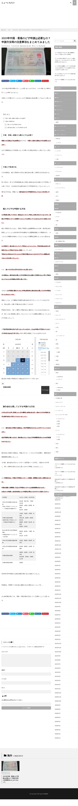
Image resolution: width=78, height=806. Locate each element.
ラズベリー (59, 302)
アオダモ (58, 282)
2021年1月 (57, 699)
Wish (59, 390)
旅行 (25, 46)
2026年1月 (57, 510)
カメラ (57, 114)
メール (4, 679)
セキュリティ (59, 402)
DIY (57, 93)
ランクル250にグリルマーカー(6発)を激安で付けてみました (65, 74)
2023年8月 (57, 571)
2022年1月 (57, 649)
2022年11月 (58, 608)
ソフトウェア (59, 167)
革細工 (57, 200)
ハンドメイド (59, 179)
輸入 (57, 383)
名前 (3, 670)
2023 (34, 46)
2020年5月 (57, 732)
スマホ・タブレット (61, 134)
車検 (57, 451)
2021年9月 (57, 666)
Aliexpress (60, 387)
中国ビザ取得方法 (8, 121)
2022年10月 (58, 612)
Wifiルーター (59, 101)
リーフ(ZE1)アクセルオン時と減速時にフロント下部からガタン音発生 (65, 53)
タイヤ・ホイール (60, 406)
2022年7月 (57, 625)
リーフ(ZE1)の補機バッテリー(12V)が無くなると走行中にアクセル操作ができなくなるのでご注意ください (65, 67)
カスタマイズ (59, 109)
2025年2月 (57, 518)
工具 (57, 257)
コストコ (60, 379)
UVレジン (58, 183)
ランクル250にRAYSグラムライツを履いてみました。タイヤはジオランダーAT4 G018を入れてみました (65, 60)
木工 (57, 196)
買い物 (57, 368)
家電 (57, 245)
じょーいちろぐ (8, 3)
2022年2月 (57, 645)
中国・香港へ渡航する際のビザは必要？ (14, 118)
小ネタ (57, 253)
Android (58, 138)
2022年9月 (57, 617)
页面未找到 (7, 387)
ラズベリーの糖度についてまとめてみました (65, 80)
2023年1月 (57, 600)
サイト (3, 687)
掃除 (57, 344)
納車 (59, 423)
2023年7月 (57, 576)
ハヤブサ (58, 151)
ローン (57, 323)
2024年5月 (57, 539)
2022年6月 (57, 629)
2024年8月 (57, 526)
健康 (57, 208)
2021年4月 (57, 686)
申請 (42, 46)
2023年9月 (57, 567)
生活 (57, 307)
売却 (57, 443)
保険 (57, 204)
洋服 (57, 356)
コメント (4, 651)
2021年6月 (57, 678)
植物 (57, 278)
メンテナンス (59, 249)
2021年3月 (57, 690)
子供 (57, 327)
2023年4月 (57, 588)
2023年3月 (57, 592)
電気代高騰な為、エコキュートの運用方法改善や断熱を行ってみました (65, 495)
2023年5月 (57, 584)
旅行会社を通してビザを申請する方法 (15, 127)
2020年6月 (57, 727)
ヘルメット (59, 155)
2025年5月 (57, 514)
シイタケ (58, 290)
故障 (59, 439)
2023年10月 (58, 563)
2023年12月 (58, 555)
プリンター (59, 171)
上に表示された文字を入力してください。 (12, 700)
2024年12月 (58, 522)
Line (57, 97)
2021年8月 (57, 670)
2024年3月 (57, 547)
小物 (57, 159)
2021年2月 (57, 695)
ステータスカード (60, 319)
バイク (57, 146)
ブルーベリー (59, 298)
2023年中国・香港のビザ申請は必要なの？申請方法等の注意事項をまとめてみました (31, 30)
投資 (57, 266)
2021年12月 (58, 654)
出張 (9, 30)
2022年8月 (57, 621)
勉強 (57, 237)
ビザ (37, 46)
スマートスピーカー (61, 126)
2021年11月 (58, 658)
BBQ (57, 311)
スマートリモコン (60, 130)
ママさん (58, 490)
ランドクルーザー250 (61, 414)
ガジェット (59, 105)
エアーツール (59, 261)
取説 (59, 421)
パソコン (58, 163)
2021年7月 (57, 674)
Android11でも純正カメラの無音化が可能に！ (65, 480)
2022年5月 (57, 633)
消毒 (57, 220)
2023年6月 (57, 580)
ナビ (59, 437)
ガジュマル (59, 286)
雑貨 (57, 360)
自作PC (58, 175)
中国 (39, 46)
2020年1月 (57, 748)
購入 (59, 426)
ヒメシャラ (59, 294)
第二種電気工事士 (60, 241)
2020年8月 (57, 719)
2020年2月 (57, 744)
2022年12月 (58, 604)
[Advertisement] (39, 16)
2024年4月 (57, 543)
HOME (4, 30)
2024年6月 (57, 534)
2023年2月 (57, 596)
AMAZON (60, 376)
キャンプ (58, 315)
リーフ (57, 430)
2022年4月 (57, 637)
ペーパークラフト (60, 187)
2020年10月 (58, 711)
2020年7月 (57, 723)
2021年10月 (58, 662)
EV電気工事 (59, 398)
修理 (57, 122)
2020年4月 (57, 736)
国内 (57, 372)
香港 (44, 46)
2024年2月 (57, 551)
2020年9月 (57, 715)
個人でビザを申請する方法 (12, 124)
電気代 (57, 364)
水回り (57, 348)
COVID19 (58, 212)
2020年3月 (57, 740)
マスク (57, 216)
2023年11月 (58, 559)
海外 (27, 46)
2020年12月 (58, 703)
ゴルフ (57, 118)
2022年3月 (57, 641)
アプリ (59, 142)
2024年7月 (57, 530)
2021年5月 (57, 682)
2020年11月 (58, 707)
